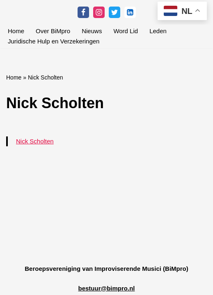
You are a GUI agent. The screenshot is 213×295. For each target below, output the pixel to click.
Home (16, 30)
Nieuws (92, 30)
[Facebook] (83, 12)
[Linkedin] (130, 12)
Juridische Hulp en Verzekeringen (53, 41)
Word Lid (125, 30)
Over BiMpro (53, 30)
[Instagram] (99, 12)
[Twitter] (114, 12)
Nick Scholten (35, 141)
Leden (158, 30)
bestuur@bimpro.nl (106, 288)
